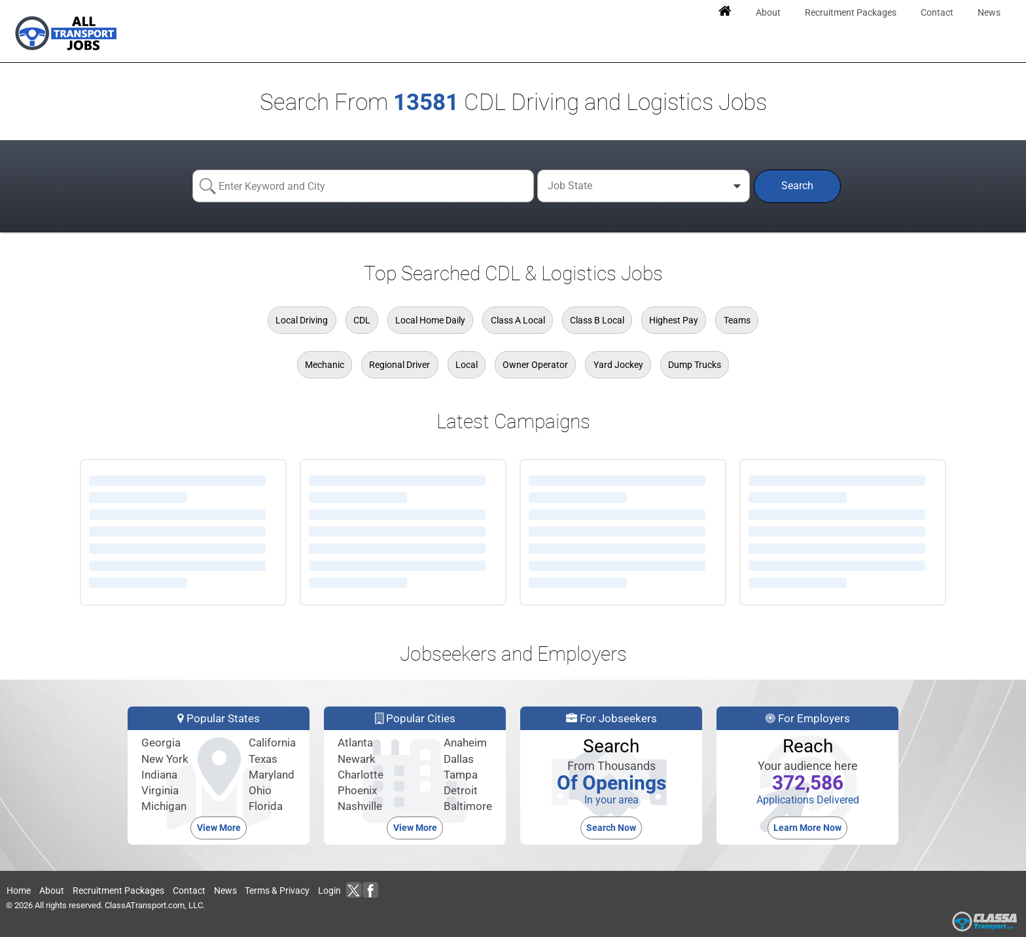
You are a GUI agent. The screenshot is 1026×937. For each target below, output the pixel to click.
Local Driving (301, 320)
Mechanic (324, 364)
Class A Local (518, 320)
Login (329, 890)
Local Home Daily (430, 320)
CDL (361, 320)
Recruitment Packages (118, 890)
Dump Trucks (694, 364)
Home (19, 890)
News (225, 890)
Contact (189, 890)
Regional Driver (399, 364)
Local (466, 364)
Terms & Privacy (277, 890)
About (51, 890)
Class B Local (597, 320)
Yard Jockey (618, 364)
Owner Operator (535, 364)
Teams (737, 320)
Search (797, 185)
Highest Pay (673, 320)
